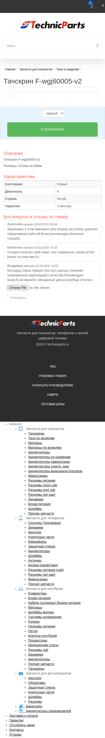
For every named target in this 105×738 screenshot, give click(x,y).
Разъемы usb (38, 650)
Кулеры (34, 621)
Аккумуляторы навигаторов (49, 462)
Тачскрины (36, 433)
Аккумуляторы (39, 452)
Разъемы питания (41, 480)
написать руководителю (52, 385)
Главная (10, 69)
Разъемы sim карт (42, 494)
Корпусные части (41, 537)
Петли (32, 631)
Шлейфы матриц (41, 612)
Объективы (36, 683)
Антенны (35, 560)
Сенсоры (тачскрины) (44, 523)
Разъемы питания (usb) (46, 570)
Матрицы (35, 443)
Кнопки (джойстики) (43, 565)
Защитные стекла (41, 546)
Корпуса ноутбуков (42, 636)
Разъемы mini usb (41, 490)
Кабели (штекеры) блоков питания (54, 603)
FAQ (53, 366)
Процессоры (37, 640)
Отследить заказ (22, 725)
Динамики (35, 499)
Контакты (16, 730)
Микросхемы (38, 476)
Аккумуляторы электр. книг (48, 466)
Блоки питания (39, 504)
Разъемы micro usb (42, 485)
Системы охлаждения (45, 617)
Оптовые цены (52, 404)
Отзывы (15, 734)
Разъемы (35, 701)
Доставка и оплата (23, 716)
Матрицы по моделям (44, 447)
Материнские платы (43, 645)
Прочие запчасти (41, 513)
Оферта (52, 395)
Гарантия (16, 720)
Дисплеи (34, 532)
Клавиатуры (37, 593)
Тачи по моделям (41, 438)
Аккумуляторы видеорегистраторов (55, 471)
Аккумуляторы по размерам (49, 457)
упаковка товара (52, 376)
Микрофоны (37, 542)
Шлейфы (35, 509)
